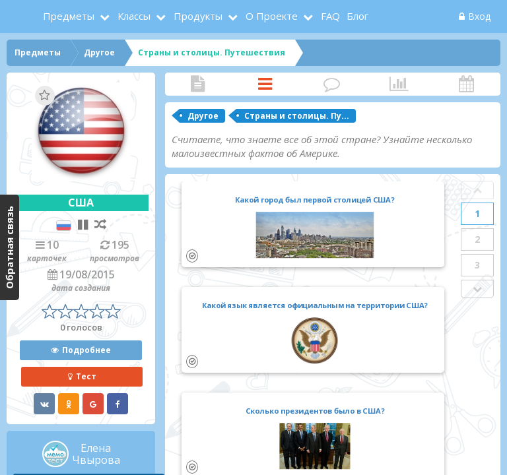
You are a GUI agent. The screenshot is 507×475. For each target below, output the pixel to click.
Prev (477, 190)
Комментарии (332, 84)
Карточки (265, 84)
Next (477, 289)
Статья (198, 84)
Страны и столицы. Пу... (296, 115)
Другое (203, 115)
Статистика (399, 84)
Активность (466, 84)
